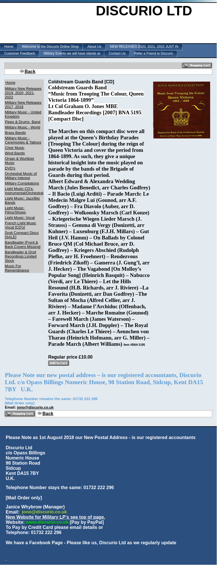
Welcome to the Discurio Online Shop (50, 47)
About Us (94, 47)
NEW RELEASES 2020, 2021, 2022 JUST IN (144, 47)
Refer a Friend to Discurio (153, 53)
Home (8, 47)
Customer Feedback (19, 53)
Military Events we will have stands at (72, 53)
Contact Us (117, 53)
